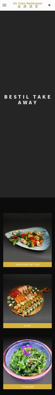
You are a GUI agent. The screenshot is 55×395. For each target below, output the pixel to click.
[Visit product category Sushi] (27, 301)
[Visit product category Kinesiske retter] (27, 240)
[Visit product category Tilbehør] (27, 362)
